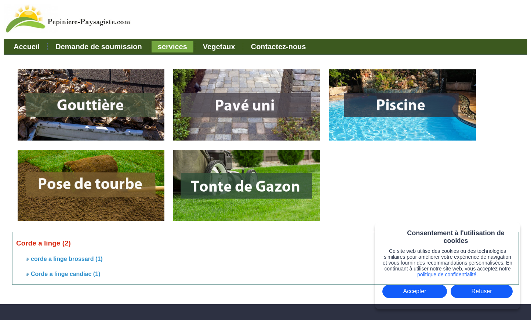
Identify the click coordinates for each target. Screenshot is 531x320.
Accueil (27, 47)
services (172, 47)
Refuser (482, 291)
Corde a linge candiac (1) (65, 274)
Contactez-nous (278, 47)
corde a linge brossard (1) (67, 259)
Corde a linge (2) (43, 243)
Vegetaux (219, 47)
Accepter (414, 291)
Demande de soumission (98, 47)
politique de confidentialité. (447, 274)
